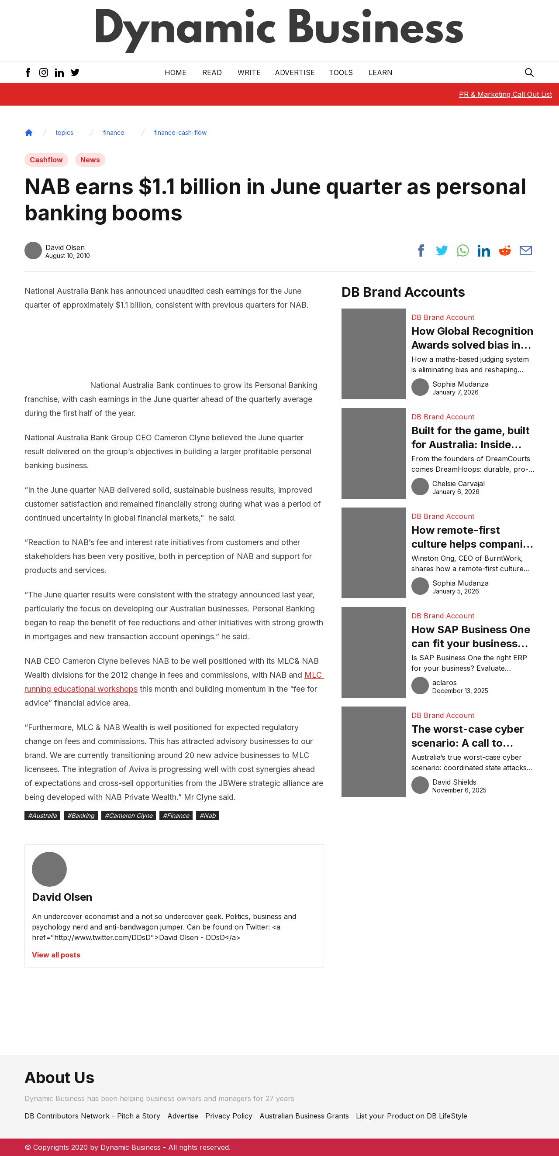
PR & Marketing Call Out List (505, 94)
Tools (341, 72)
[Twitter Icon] (75, 72)
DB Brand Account (442, 317)
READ (212, 72)
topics (64, 132)
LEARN (381, 72)
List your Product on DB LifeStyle (411, 1115)
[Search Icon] (529, 72)
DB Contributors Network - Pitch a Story (92, 1115)
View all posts (56, 954)
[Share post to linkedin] (484, 250)
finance (113, 132)
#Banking (80, 815)
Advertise (295, 72)
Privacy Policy (228, 1115)
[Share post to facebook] (421, 250)
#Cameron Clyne (128, 815)
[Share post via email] (526, 250)
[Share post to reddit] (505, 250)
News (90, 159)
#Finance (176, 815)
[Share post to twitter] (442, 250)
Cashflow (46, 159)
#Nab (208, 815)
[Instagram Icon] (44, 72)
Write (249, 72)
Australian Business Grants (304, 1115)
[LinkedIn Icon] (59, 72)
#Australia (42, 815)
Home (175, 72)
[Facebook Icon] (28, 72)
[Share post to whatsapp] (463, 250)
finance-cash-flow (180, 132)
